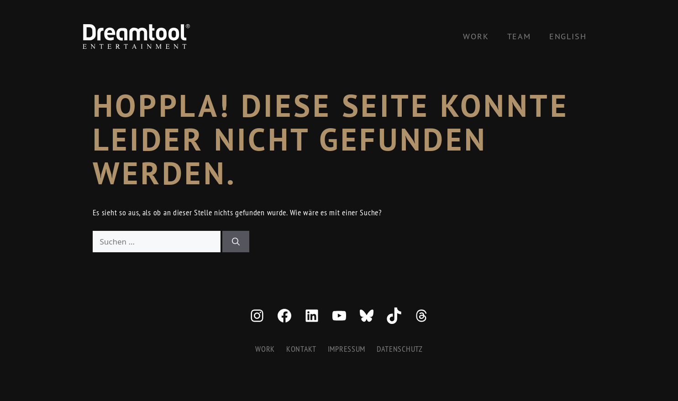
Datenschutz (400, 349)
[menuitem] (568, 36)
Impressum (346, 349)
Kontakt (301, 349)
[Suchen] (235, 242)
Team (519, 36)
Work (476, 36)
